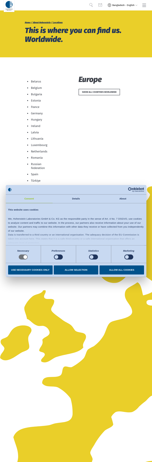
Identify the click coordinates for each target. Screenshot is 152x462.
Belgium (36, 88)
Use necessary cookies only (30, 270)
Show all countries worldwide (99, 92)
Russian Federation (38, 166)
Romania (37, 157)
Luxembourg (39, 145)
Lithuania (37, 138)
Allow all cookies (121, 270)
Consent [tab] (29, 198)
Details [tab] (76, 198)
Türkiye (35, 180)
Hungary (36, 119)
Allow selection (76, 270)
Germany (37, 113)
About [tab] (123, 198)
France (35, 107)
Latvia (35, 132)
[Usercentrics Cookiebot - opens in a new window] (130, 189)
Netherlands (39, 151)
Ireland (35, 126)
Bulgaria (36, 94)
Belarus (36, 81)
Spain (34, 174)
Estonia (36, 100)
